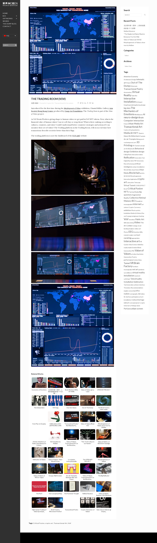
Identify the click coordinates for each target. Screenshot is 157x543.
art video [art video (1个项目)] (133, 254)
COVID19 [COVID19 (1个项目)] (138, 185)
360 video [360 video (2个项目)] (141, 294)
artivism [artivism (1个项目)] (136, 285)
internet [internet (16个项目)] (137, 204)
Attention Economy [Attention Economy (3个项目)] (131, 77)
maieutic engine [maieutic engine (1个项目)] (128, 235)
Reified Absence (129, 31)
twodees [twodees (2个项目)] (132, 219)
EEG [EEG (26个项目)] (131, 231)
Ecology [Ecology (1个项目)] (135, 226)
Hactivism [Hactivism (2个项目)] (140, 254)
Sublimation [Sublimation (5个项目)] (138, 282)
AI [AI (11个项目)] (144, 114)
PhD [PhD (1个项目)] (133, 251)
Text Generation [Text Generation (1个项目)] (129, 285)
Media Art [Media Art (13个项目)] (129, 133)
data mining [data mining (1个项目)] (130, 223)
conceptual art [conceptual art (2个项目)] (135, 303)
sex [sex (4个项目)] (125, 223)
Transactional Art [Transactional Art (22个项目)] (133, 126)
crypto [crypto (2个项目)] (142, 303)
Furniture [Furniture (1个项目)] (135, 266)
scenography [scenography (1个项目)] (134, 294)
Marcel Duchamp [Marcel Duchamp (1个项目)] (129, 164)
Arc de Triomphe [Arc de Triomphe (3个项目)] (130, 139)
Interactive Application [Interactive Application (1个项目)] (130, 179)
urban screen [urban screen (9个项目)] (137, 308)
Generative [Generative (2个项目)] (128, 251)
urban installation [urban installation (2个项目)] (139, 167)
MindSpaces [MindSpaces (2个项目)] (138, 114)
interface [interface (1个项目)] (142, 285)
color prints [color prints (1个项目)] (130, 182)
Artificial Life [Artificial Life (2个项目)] (130, 149)
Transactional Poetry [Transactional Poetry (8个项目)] (133, 89)
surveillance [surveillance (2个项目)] (128, 273)
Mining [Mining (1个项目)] (138, 139)
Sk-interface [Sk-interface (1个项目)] (127, 297)
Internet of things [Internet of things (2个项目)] (130, 306)
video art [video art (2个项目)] (138, 229)
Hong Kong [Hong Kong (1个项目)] (127, 105)
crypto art (49, 523)
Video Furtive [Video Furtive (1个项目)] (133, 245)
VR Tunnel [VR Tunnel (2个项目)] (136, 146)
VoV (69, 523)
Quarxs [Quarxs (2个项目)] (141, 133)
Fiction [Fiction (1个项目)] (126, 124)
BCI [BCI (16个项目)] (133, 200)
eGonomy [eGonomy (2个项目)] (140, 161)
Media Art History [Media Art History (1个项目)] (136, 213)
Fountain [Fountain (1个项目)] (142, 136)
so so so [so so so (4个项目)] (127, 176)
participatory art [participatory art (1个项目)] (136, 297)
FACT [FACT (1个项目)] (143, 185)
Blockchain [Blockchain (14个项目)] (134, 172)
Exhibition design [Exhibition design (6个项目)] (137, 151)
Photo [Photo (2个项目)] (126, 232)
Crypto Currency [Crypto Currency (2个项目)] (135, 207)
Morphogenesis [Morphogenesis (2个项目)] (135, 176)
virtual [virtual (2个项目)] (130, 130)
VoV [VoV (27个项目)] (126, 219)
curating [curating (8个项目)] (127, 238)
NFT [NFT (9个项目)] (136, 133)
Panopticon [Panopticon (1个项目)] (139, 201)
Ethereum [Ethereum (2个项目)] (133, 86)
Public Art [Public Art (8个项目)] (139, 219)
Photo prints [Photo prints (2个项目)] (135, 210)
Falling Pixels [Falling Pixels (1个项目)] (127, 154)
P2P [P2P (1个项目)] (135, 161)
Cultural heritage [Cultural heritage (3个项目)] (138, 300)
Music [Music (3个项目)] (126, 136)
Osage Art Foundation (73, 111)
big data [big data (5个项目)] (127, 108)
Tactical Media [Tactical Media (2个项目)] (134, 192)
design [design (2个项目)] (143, 105)
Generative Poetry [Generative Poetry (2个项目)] (130, 257)
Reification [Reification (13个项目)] (129, 157)
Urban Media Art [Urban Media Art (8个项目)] (135, 123)
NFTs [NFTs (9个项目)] (126, 191)
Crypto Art (50, 103)
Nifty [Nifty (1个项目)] (141, 232)
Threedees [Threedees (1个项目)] (127, 288)
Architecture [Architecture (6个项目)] (134, 136)
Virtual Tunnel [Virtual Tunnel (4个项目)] (129, 185)
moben (71, 103)
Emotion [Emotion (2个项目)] (136, 232)
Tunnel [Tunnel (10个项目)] (127, 263)
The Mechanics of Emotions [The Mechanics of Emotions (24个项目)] (131, 111)
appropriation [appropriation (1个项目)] (136, 238)
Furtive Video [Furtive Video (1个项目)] (138, 260)
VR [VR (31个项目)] (132, 262)
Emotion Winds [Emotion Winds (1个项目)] (136, 247)
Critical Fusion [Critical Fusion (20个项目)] (135, 188)
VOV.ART (76, 136)
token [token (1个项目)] (138, 306)
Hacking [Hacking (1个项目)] (141, 216)
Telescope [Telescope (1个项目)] (137, 182)
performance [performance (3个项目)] (128, 260)
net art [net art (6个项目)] (135, 269)
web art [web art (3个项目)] (126, 303)
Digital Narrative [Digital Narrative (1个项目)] (129, 161)
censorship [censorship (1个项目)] (132, 291)
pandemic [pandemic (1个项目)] (141, 269)
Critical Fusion (38, 523)
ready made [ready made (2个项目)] (128, 247)
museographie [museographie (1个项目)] (128, 204)
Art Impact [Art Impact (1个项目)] (139, 102)
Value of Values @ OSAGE (133, 40)
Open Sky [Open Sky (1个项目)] (134, 95)
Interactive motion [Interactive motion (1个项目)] (137, 154)
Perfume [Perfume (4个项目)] (127, 309)
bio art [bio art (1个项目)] (125, 189)
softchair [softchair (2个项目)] (127, 279)
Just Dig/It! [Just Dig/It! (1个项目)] (137, 235)
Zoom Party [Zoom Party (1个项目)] (135, 170)
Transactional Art (60, 103)
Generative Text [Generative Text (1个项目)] (140, 158)
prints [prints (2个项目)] (142, 173)
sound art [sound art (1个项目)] (137, 276)
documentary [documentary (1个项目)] (128, 92)
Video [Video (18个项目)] (137, 222)
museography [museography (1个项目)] (128, 269)
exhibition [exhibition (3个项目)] (127, 210)
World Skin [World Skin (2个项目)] (127, 170)
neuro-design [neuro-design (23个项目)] (131, 117)
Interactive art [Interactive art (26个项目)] (132, 241)
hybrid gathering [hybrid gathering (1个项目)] (136, 105)
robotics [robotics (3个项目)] (140, 245)
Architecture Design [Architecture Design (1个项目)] (130, 79)
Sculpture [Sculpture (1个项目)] (131, 229)
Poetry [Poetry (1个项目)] (129, 83)
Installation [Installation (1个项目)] (127, 213)
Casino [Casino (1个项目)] (126, 130)
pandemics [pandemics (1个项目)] (136, 130)
